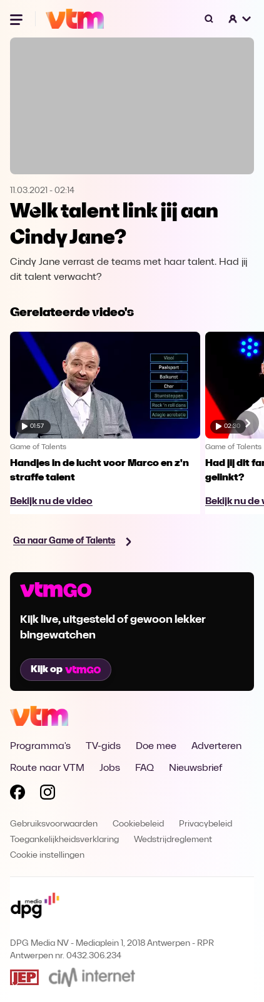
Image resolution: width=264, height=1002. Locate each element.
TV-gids (103, 747)
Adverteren (216, 747)
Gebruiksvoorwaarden (54, 824)
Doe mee (156, 747)
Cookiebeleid (138, 824)
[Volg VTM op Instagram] (47, 795)
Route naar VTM (47, 768)
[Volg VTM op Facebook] (17, 795)
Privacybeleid (205, 824)
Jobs (109, 768)
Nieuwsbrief (195, 768)
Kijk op (66, 670)
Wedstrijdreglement (173, 840)
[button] (240, 18)
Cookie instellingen (47, 855)
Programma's (40, 747)
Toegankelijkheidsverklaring (64, 840)
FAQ (144, 768)
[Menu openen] (17, 18)
